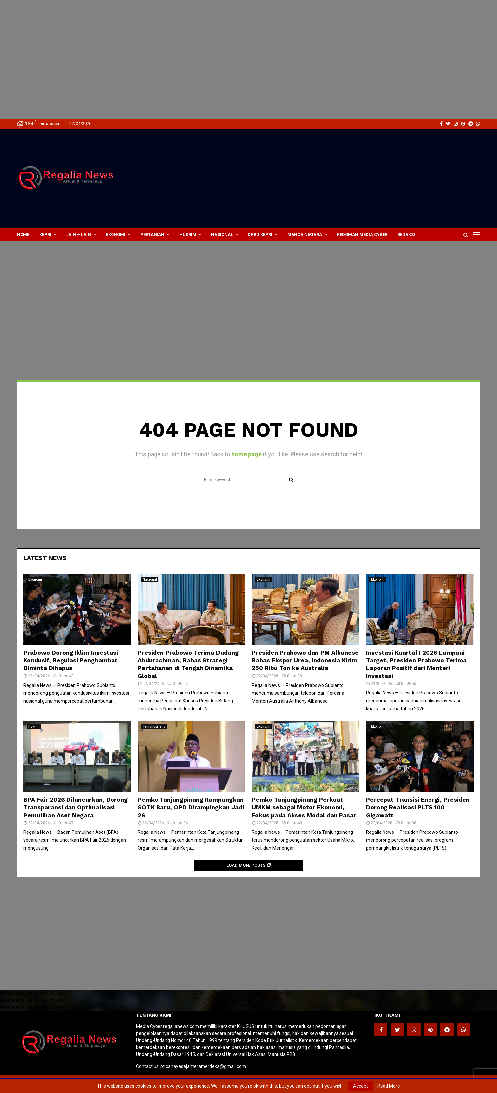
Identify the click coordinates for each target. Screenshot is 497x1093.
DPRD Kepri (260, 234)
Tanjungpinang (154, 726)
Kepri (45, 234)
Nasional (222, 234)
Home (23, 234)
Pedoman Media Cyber (362, 234)
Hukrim (187, 234)
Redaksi (406, 234)
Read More (388, 1086)
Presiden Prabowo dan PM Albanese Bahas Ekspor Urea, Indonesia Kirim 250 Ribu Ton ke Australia (305, 660)
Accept (360, 1086)
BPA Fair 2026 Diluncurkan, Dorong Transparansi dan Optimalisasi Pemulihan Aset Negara (75, 807)
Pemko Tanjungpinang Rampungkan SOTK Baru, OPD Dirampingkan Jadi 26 (191, 807)
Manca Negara (304, 234)
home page (246, 454)
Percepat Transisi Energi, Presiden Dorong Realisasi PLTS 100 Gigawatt (418, 807)
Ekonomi (115, 234)
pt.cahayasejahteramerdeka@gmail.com (203, 1066)
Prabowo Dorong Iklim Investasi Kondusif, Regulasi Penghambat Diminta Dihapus (70, 660)
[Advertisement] (198, 13)
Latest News (45, 557)
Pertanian (152, 234)
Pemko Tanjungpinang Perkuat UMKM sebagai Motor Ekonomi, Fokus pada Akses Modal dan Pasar (304, 807)
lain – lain (78, 234)
